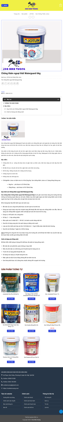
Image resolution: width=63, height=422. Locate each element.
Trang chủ (17, 14)
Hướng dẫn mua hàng (9, 397)
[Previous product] (33, 17)
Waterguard (19, 143)
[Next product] (30, 17)
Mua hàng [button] (52, 330)
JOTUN (31, 14)
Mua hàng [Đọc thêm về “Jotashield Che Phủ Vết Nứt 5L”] (10, 298)
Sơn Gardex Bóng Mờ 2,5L (31, 325)
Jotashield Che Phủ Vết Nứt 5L (11, 294)
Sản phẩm (24, 14)
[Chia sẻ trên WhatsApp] (2, 83)
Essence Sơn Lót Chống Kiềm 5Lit (10, 357)
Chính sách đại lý (28, 397)
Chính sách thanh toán (30, 404)
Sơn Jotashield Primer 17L (52, 294)
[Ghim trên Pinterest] (14, 83)
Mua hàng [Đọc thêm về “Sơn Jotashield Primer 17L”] (52, 298)
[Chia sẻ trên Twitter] (8, 83)
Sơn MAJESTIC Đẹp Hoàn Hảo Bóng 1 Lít (11, 325)
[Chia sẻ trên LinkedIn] (17, 83)
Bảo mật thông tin (8, 404)
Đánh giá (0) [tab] (9, 93)
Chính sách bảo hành (29, 401)
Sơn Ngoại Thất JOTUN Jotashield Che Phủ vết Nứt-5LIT (31, 294)
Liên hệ (46, 407)
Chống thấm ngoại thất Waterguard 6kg (13, 79)
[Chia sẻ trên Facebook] (5, 83)
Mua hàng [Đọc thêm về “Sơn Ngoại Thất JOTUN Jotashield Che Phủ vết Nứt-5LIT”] (31, 298)
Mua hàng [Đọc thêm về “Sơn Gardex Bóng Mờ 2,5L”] (31, 330)
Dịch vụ (47, 401)
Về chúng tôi (48, 397)
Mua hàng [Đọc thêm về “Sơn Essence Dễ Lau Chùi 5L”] (31, 361)
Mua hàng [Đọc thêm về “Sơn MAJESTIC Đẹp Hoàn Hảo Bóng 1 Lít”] (10, 330)
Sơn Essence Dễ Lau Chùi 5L (31, 357)
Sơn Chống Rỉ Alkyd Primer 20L (52, 325)
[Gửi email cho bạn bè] (11, 83)
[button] (4, 5)
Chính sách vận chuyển (9, 401)
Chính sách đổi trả (28, 407)
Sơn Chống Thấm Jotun (42, 14)
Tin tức (46, 404)
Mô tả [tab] (3, 93)
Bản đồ (5, 407)
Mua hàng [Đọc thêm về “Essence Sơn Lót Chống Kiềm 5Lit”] (10, 361)
